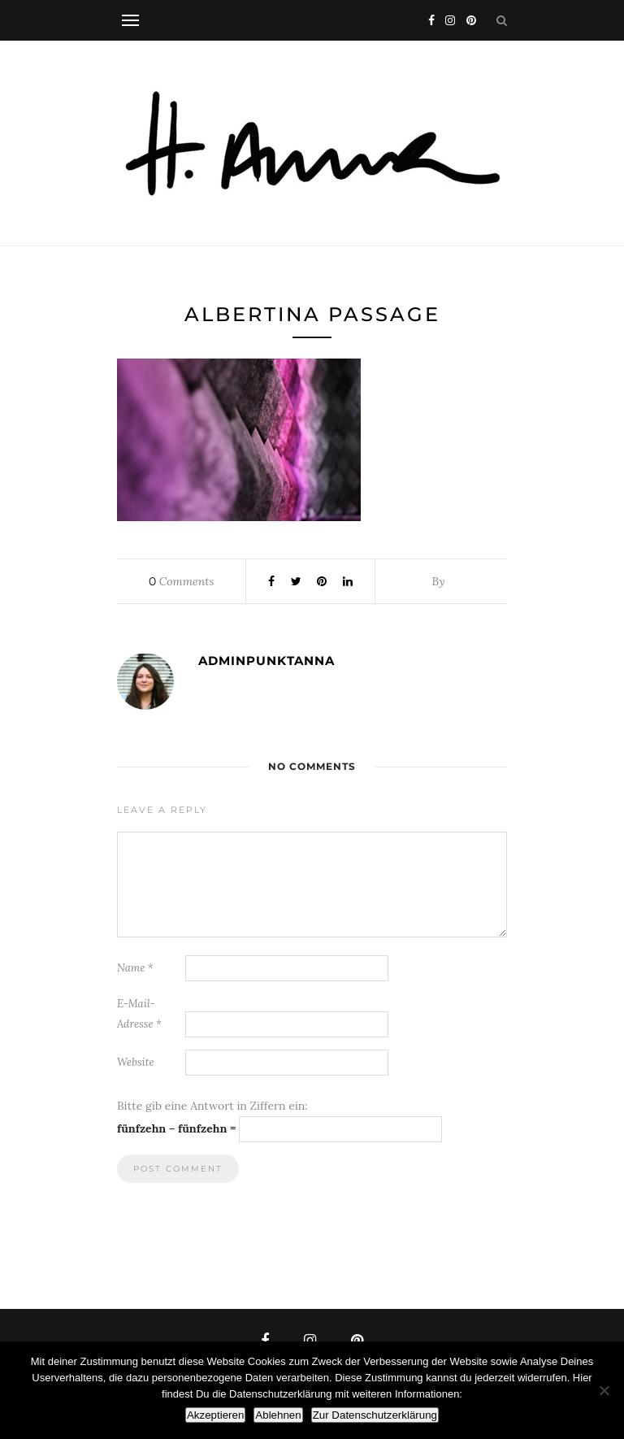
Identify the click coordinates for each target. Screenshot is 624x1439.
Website (135, 1062)
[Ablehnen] (604, 1390)
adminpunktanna (266, 660)
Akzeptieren (215, 1415)
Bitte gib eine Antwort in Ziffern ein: (212, 1105)
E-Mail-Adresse (139, 1014)
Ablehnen (278, 1415)
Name (135, 968)
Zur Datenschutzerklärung (375, 1415)
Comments (181, 581)
